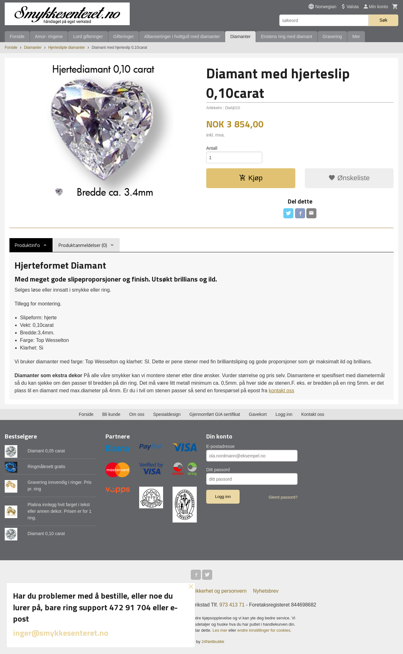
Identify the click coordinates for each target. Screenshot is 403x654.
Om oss (136, 414)
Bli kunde (111, 414)
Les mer (221, 630)
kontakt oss (281, 390)
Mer (356, 36)
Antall (211, 148)
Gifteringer (123, 36)
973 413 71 (232, 604)
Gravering (332, 36)
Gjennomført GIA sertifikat (214, 414)
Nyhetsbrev (266, 591)
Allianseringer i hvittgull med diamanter (182, 36)
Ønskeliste (349, 178)
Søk (383, 20)
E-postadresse (220, 446)
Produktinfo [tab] (27, 245)
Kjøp (251, 178)
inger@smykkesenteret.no (60, 633)
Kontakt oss (312, 414)
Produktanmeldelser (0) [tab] (82, 245)
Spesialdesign (166, 414)
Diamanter (240, 36)
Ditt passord (218, 469)
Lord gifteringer (88, 36)
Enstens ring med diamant (286, 36)
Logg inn (283, 414)
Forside (17, 36)
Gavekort (258, 414)
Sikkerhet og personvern (219, 591)
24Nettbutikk (213, 641)
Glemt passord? (283, 497)
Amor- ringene (49, 36)
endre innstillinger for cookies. (264, 630)
